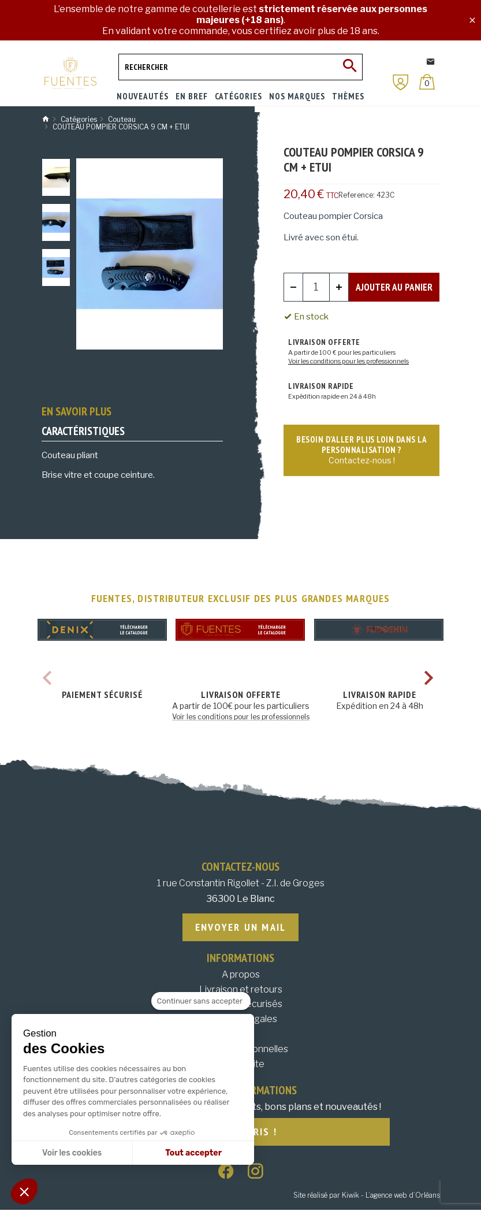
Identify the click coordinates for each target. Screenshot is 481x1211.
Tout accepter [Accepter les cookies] (193, 1153)
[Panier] (427, 82)
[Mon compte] (401, 82)
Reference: (356, 195)
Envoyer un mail (240, 927)
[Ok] (349, 67)
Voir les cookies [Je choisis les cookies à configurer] (72, 1153)
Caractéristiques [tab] (83, 431)
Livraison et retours (240, 990)
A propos (241, 974)
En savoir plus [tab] (76, 411)
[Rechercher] (240, 67)
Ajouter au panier (394, 286)
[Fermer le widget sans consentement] (201, 1001)
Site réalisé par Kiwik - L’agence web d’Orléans (366, 1197)
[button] (24, 1191)
